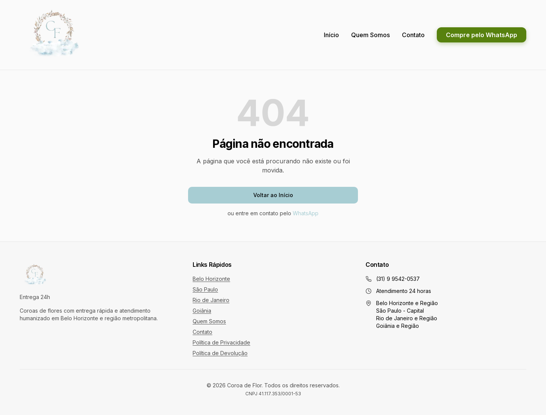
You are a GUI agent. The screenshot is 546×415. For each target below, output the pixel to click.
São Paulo (205, 289)
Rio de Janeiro (211, 300)
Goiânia (202, 310)
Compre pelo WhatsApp (481, 35)
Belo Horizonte (211, 279)
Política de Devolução (220, 353)
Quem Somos (370, 35)
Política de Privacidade (221, 342)
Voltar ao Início (273, 195)
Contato (413, 35)
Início (331, 35)
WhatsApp (305, 213)
